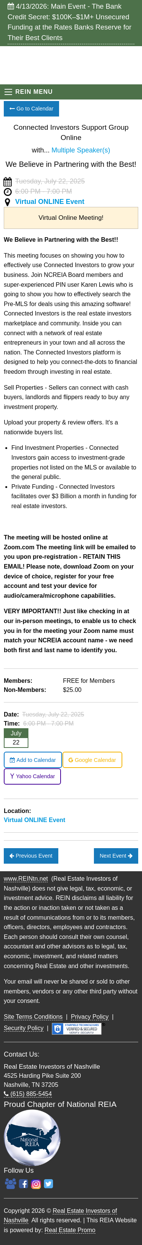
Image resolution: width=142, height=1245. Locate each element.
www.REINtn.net (26, 878)
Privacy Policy (90, 1016)
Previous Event (30, 856)
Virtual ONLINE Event (49, 201)
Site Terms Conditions (33, 1016)
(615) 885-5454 (28, 1094)
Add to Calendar (33, 760)
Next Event (116, 856)
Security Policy (24, 1028)
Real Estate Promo (70, 1230)
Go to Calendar (31, 109)
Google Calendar (92, 760)
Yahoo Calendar (32, 776)
